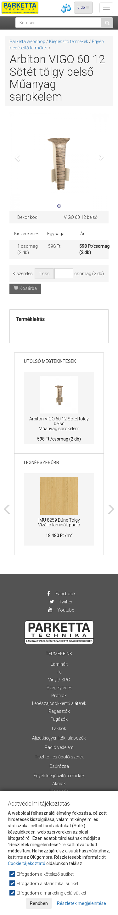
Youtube (61, 610)
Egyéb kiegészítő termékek (59, 775)
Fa (59, 671)
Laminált (59, 664)
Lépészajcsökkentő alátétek (59, 703)
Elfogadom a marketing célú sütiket (48, 892)
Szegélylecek (59, 687)
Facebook (61, 594)
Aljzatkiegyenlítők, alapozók (59, 737)
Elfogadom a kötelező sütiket (42, 874)
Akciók (59, 783)
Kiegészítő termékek (68, 41)
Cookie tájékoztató (26, 863)
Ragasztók (59, 711)
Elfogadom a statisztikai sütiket (44, 883)
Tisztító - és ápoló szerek (59, 756)
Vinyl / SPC (59, 679)
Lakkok (59, 728)
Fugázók (59, 719)
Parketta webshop (27, 41)
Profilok (59, 695)
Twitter (60, 602)
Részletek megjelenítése (81, 903)
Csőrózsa (59, 766)
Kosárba (25, 288)
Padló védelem (59, 747)
